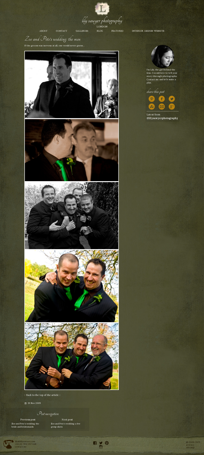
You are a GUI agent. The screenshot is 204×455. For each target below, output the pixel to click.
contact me (21, 446)
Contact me (153, 79)
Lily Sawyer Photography (102, 21)
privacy (190, 444)
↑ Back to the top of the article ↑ (42, 395)
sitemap (190, 447)
